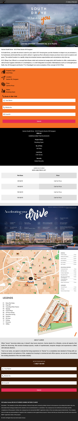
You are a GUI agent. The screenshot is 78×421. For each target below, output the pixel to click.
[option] (39, 25)
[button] (2, 25)
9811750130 (71, 2)
